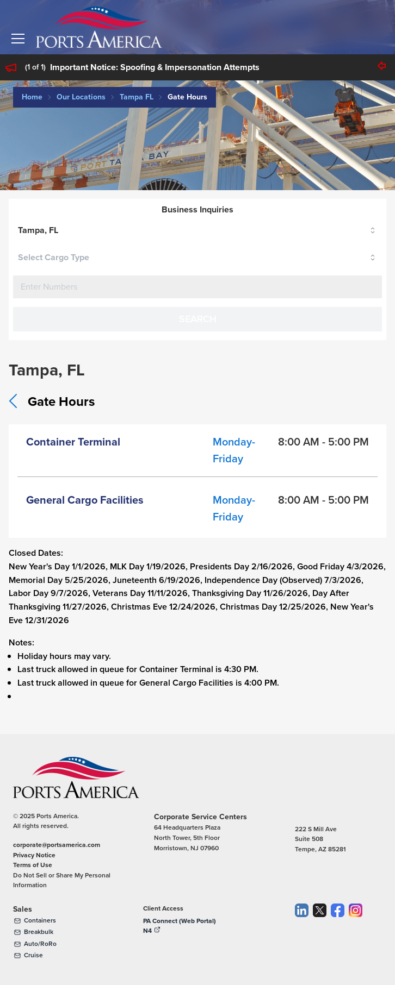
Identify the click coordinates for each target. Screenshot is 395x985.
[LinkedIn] (301, 933)
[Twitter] (319, 933)
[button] (18, 38)
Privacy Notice (34, 854)
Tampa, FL (38, 230)
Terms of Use (32, 864)
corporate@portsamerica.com (56, 844)
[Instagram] (355, 933)
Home (32, 96)
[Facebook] (337, 933)
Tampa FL (136, 96)
